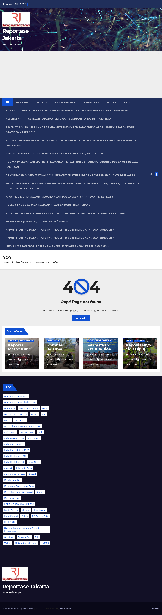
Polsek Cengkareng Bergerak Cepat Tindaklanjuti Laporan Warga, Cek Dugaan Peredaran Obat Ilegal (71, 143)
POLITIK (112, 102)
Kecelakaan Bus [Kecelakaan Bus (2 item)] (12, 480)
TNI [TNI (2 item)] (37, 537)
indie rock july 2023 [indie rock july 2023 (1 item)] (15, 456)
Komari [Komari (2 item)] (40, 492)
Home (5, 262)
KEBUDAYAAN (53, 341)
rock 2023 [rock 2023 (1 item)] (10, 522)
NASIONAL (22, 102)
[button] (151, 174)
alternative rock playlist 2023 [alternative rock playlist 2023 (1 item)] (20, 402)
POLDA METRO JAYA (104, 341)
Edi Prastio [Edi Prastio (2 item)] (10, 432)
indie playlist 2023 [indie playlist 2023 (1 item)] (14, 444)
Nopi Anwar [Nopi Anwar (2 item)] (39, 510)
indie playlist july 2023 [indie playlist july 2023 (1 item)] (16, 450)
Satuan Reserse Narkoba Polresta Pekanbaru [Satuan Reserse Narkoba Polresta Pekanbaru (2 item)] (22, 529)
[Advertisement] (81, 75)
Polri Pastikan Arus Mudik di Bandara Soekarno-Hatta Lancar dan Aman (75, 110)
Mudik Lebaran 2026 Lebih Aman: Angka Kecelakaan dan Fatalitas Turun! (58, 246)
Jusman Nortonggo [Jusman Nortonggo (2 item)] (14, 474)
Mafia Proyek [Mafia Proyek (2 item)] (11, 510)
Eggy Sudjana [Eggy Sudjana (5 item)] (27, 432)
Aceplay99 (156, 32)
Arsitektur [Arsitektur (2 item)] (9, 408)
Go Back (81, 318)
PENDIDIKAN (92, 102)
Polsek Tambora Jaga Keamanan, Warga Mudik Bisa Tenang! (48, 205)
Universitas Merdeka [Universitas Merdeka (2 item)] (26, 543)
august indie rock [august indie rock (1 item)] (28, 408)
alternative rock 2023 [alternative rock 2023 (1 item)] (16, 396)
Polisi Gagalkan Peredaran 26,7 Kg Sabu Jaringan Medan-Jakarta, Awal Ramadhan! (65, 213)
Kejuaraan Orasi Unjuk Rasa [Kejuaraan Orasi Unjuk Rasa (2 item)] (19, 486)
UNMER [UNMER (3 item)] (45, 543)
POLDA (90, 341)
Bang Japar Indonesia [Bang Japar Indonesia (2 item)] (15, 414)
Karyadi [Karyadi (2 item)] (32, 474)
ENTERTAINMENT (66, 102)
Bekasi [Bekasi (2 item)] (34, 414)
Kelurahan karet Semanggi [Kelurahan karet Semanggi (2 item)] (18, 492)
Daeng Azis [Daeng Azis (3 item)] (20, 420)
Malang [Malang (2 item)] (25, 510)
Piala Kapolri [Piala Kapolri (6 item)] (11, 516)
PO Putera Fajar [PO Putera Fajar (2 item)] (40, 516)
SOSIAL (10, 110)
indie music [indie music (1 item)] (34, 438)
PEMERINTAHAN (26, 341)
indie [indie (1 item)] (40, 432)
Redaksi (156, 608)
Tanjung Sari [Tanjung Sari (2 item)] (24, 537)
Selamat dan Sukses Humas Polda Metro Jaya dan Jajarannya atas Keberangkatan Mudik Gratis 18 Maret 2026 (70, 129)
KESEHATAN (13, 118)
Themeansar (66, 608)
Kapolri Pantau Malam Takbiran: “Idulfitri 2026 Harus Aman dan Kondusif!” (60, 229)
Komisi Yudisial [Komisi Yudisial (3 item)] (12, 498)
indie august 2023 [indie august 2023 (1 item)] (14, 438)
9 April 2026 (18, 355)
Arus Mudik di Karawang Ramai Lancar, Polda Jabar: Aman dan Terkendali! (59, 196)
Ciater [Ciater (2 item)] (7, 420)
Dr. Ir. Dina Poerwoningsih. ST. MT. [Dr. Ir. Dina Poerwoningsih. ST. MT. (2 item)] (22, 426)
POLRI (129, 341)
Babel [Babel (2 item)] (45, 408)
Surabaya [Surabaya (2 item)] (9, 537)
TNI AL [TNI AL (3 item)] (7, 543)
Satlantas (139, 341)
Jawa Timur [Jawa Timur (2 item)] (34, 462)
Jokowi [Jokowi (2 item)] (8, 468)
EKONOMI (42, 102)
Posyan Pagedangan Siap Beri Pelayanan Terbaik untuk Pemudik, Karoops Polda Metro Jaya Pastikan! (72, 164)
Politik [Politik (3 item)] (25, 516)
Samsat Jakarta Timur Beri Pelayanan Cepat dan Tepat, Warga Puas (55, 153)
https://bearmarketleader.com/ (157, 39)
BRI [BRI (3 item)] (44, 414)
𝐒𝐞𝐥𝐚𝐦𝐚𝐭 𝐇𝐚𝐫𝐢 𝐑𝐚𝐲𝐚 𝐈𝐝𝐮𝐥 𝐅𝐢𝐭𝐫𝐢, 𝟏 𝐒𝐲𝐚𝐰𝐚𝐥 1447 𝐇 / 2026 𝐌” (37, 221)
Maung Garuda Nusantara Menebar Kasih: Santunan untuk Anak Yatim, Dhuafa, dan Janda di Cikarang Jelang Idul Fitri (72, 186)
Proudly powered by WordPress (18, 608)
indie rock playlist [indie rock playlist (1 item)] (14, 462)
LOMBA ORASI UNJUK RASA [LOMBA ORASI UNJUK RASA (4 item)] (19, 504)
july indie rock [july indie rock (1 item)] (24, 468)
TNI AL (128, 102)
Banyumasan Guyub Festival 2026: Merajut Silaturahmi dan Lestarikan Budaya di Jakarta (70, 175)
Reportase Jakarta (25, 586)
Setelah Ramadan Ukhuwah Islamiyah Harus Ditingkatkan (70, 118)
